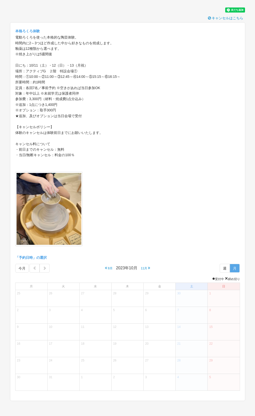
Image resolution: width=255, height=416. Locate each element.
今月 (22, 268)
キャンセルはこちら (225, 18)
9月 (109, 268)
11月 (145, 268)
